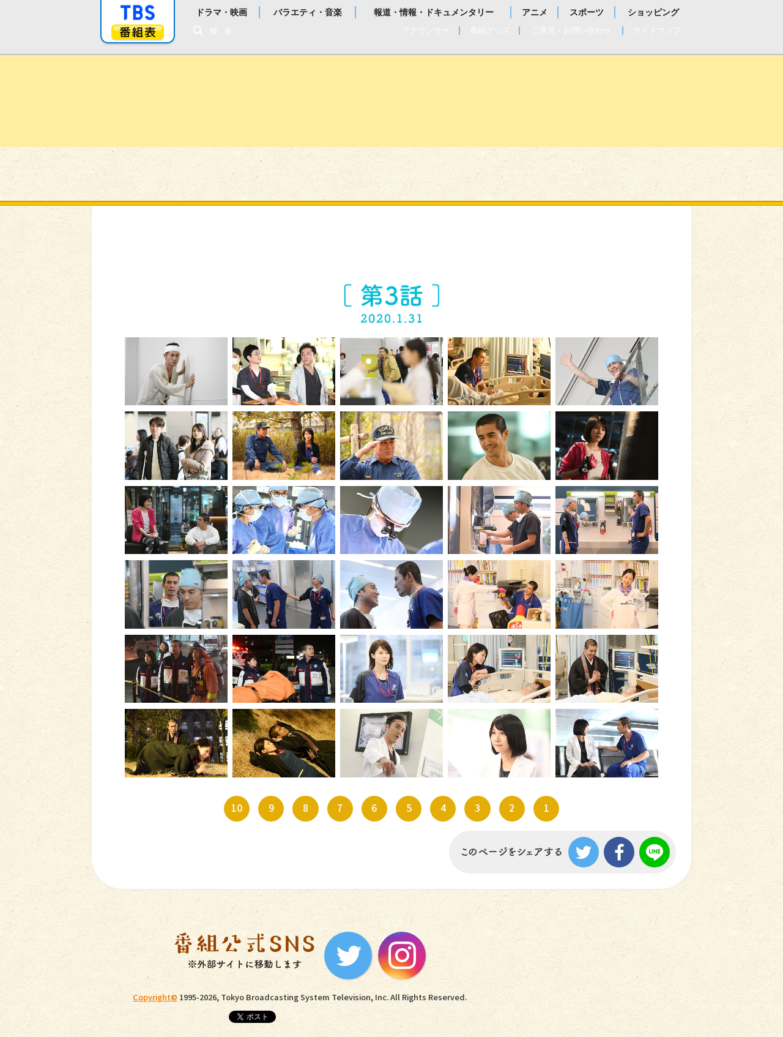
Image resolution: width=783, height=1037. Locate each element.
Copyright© (155, 997)
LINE (654, 852)
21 (158, 659)
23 (373, 659)
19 (481, 585)
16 (158, 585)
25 (588, 659)
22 (265, 659)
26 (158, 733)
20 (588, 585)
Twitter (583, 852)
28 (373, 733)
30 (588, 733)
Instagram (402, 955)
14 (481, 511)
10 (606, 445)
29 (481, 733)
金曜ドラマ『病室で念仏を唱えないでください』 (391, 101)
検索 (224, 31)
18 (373, 585)
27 (265, 733)
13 (373, 511)
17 (265, 585)
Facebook (619, 852)
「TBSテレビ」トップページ (137, 13)
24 (481, 659)
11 (158, 511)
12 (265, 511)
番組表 (137, 32)
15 (588, 511)
